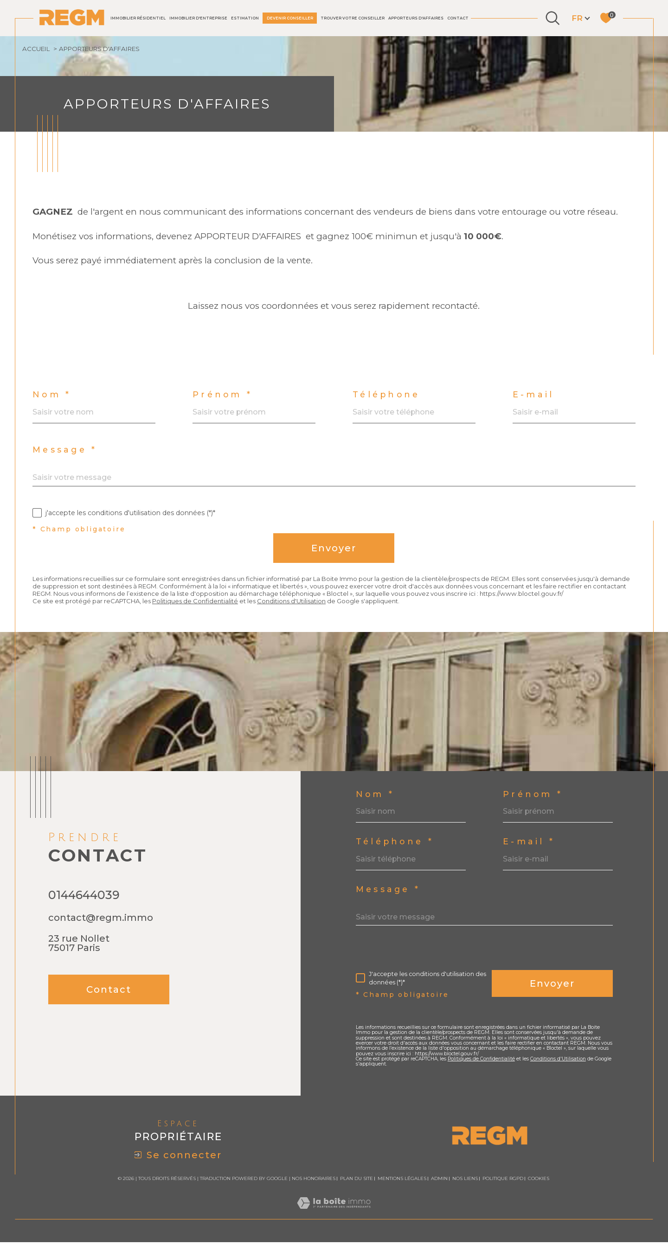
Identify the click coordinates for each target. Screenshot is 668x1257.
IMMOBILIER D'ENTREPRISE (198, 18)
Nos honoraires (313, 1194)
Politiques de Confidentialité (202, 615)
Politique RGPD (502, 1194)
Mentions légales (402, 1194)
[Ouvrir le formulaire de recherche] (552, 18)
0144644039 (84, 911)
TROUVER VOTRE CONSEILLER (353, 18)
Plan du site (356, 1194)
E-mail (534, 400)
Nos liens (465, 1194)
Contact (458, 18)
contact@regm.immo (100, 933)
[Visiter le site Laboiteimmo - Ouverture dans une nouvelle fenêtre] (333, 1228)
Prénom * (223, 400)
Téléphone (387, 400)
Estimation (245, 18)
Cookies (538, 1194)
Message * (65, 456)
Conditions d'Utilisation (302, 615)
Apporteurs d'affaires (415, 18)
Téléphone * (396, 855)
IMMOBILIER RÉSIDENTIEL (138, 18)
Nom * (51, 400)
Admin (439, 1194)
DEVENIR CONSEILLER (290, 18)
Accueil (37, 49)
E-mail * (529, 855)
